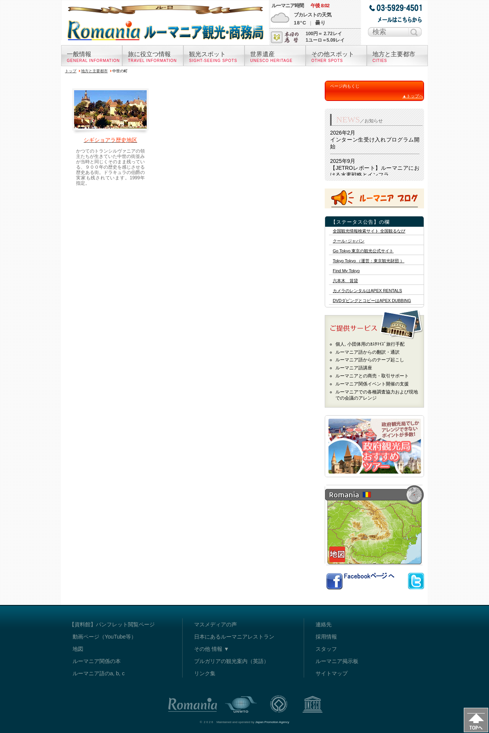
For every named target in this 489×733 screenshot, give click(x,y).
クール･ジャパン (348, 241)
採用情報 (326, 637)
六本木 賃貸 (345, 281)
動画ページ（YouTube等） (104, 637)
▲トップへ (412, 96)
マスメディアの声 (215, 624)
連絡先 (324, 624)
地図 (78, 649)
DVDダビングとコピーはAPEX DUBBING (372, 301)
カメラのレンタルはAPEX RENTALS (367, 291)
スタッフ (326, 649)
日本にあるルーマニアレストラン (234, 637)
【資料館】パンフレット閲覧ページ (112, 624)
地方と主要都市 (94, 71)
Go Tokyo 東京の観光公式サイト (363, 251)
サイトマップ (332, 673)
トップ (70, 71)
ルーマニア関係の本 (97, 661)
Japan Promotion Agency (272, 722)
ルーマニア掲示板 (337, 661)
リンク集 (204, 673)
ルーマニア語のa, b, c (99, 673)
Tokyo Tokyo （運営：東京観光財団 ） (368, 261)
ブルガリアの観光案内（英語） (231, 661)
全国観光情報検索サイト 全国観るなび (369, 231)
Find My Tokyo (346, 271)
